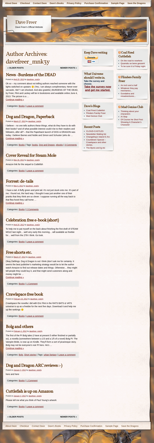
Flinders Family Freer (96, 113)
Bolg (21, 355)
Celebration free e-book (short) (32, 220)
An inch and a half (129, 85)
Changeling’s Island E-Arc (98, 137)
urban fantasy (50, 355)
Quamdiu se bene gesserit (133, 63)
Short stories (30, 355)
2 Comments (32, 209)
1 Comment (31, 284)
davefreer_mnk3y (27, 62)
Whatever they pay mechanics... (129, 89)
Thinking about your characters (130, 112)
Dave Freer (26, 22)
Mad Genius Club (94, 116)
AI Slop (124, 116)
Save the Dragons (136, 3)
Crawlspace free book (24, 295)
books (35, 145)
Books (22, 106)
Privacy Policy (74, 3)
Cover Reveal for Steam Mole (31, 156)
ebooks (59, 145)
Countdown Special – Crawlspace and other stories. (96, 142)
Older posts (16, 68)
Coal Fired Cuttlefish (95, 110)
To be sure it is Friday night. (133, 66)
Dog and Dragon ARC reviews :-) (34, 366)
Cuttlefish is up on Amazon (29, 392)
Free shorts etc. (19, 253)
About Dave (11, 3)
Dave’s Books (57, 3)
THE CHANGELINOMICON (44, 10)
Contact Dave (40, 3)
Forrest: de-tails (19, 181)
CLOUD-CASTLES (95, 131)
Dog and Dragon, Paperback (30, 117)
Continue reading (15, 99)
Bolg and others (19, 327)
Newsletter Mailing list (96, 134)
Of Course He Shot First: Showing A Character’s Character (132, 122)
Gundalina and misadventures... (128, 94)
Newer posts (68, 68)
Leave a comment (34, 106)
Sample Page (117, 3)
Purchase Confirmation (96, 3)
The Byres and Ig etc (95, 148)
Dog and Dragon (47, 145)
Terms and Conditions (16, 10)
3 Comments (71, 145)
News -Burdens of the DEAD (30, 75)
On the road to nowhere (131, 61)
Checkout (25, 3)
